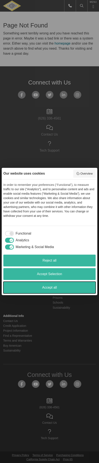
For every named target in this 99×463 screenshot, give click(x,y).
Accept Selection (49, 274)
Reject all (50, 260)
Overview (84, 173)
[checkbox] (17, 233)
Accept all (49, 287)
